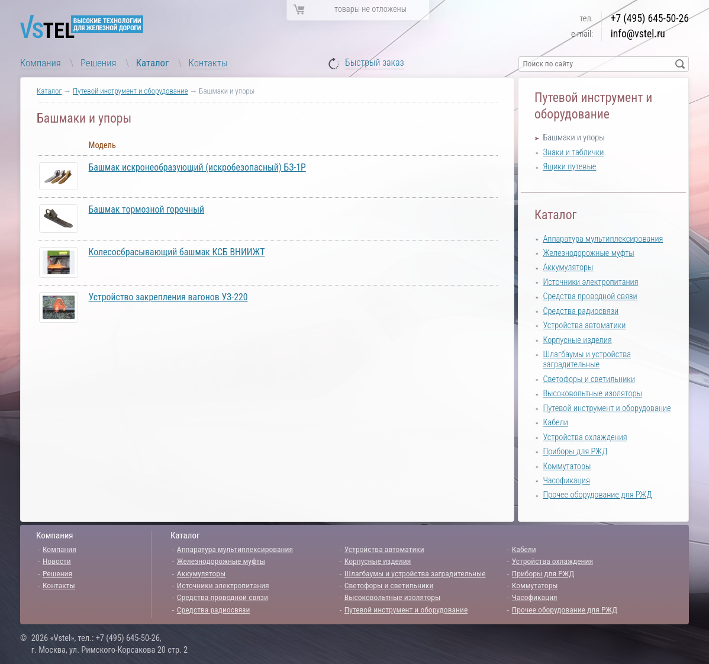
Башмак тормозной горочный (146, 209)
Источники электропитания (590, 282)
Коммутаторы (567, 466)
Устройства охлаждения (585, 437)
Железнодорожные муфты (588, 253)
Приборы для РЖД (575, 452)
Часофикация (566, 481)
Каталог (152, 63)
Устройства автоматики (584, 325)
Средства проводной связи (590, 296)
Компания (40, 63)
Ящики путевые (569, 167)
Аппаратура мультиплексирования (603, 239)
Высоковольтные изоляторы (592, 394)
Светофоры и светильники (589, 379)
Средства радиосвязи (580, 311)
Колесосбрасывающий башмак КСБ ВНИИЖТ (177, 252)
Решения (98, 63)
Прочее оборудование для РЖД (597, 495)
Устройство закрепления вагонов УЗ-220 (168, 297)
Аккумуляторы (568, 267)
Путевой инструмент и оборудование (130, 90)
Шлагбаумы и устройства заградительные (587, 359)
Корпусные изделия (577, 340)
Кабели (555, 423)
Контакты (208, 63)
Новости (57, 561)
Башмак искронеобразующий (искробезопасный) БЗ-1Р (197, 167)
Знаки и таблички (573, 152)
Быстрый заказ (374, 63)
